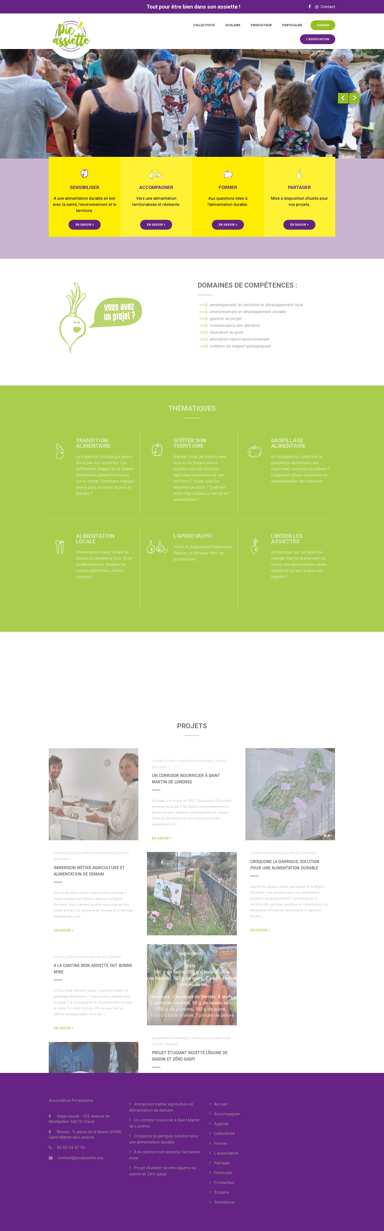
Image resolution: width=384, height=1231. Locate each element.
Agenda (323, 25)
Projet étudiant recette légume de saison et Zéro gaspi (162, 1170)
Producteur (261, 25)
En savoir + (84, 224)
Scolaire (232, 25)
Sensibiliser (224, 1202)
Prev (343, 98)
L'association (317, 39)
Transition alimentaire (93, 449)
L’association (226, 1153)
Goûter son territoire (189, 449)
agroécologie (65, 950)
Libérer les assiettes (286, 544)
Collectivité (204, 25)
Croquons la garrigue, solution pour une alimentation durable (164, 1138)
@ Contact (323, 6)
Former (221, 1143)
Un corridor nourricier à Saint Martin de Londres (164, 1123)
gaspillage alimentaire (74, 1054)
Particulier (292, 25)
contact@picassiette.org (80, 1157)
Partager (222, 1162)
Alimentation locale (95, 544)
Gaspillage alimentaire (288, 449)
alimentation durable (97, 950)
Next (354, 98)
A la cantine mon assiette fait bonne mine (164, 1154)
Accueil (221, 1104)
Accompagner (227, 1113)
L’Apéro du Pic (193, 542)
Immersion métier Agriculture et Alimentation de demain (161, 1107)
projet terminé (302, 950)
